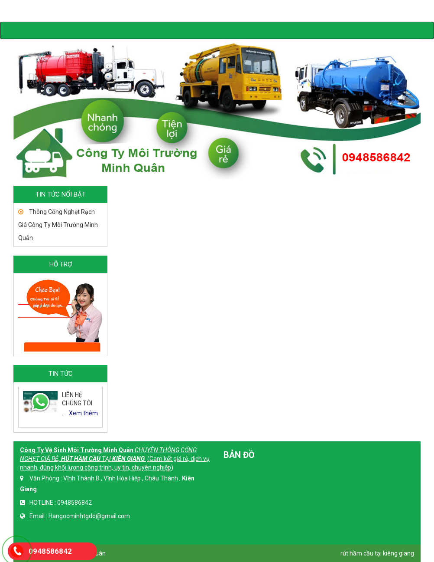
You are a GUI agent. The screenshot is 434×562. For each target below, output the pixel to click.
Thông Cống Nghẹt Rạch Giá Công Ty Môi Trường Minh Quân (58, 224)
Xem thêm (83, 413)
